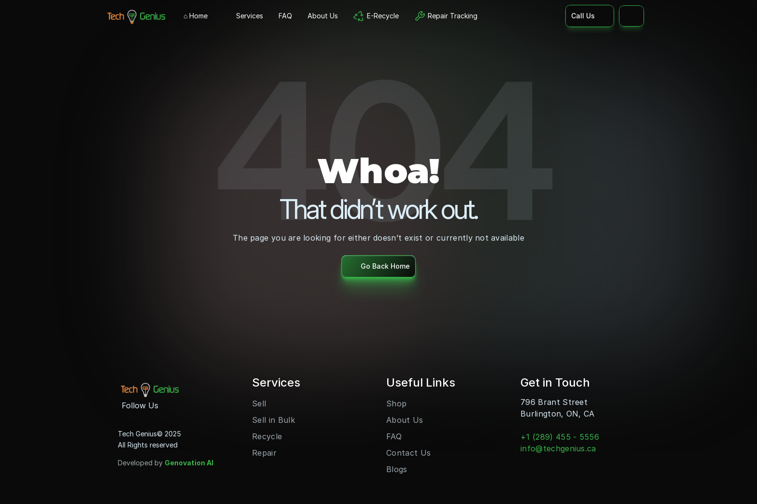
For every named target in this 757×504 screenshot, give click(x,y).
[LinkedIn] (202, 405)
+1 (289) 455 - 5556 (559, 437)
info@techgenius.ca (558, 448)
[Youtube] (186, 405)
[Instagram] (171, 405)
